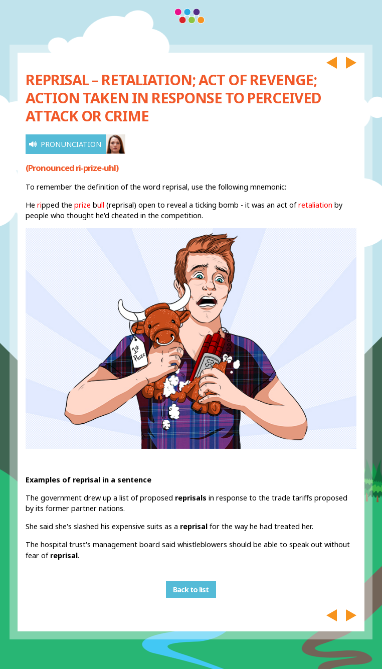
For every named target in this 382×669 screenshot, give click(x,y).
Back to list (191, 589)
